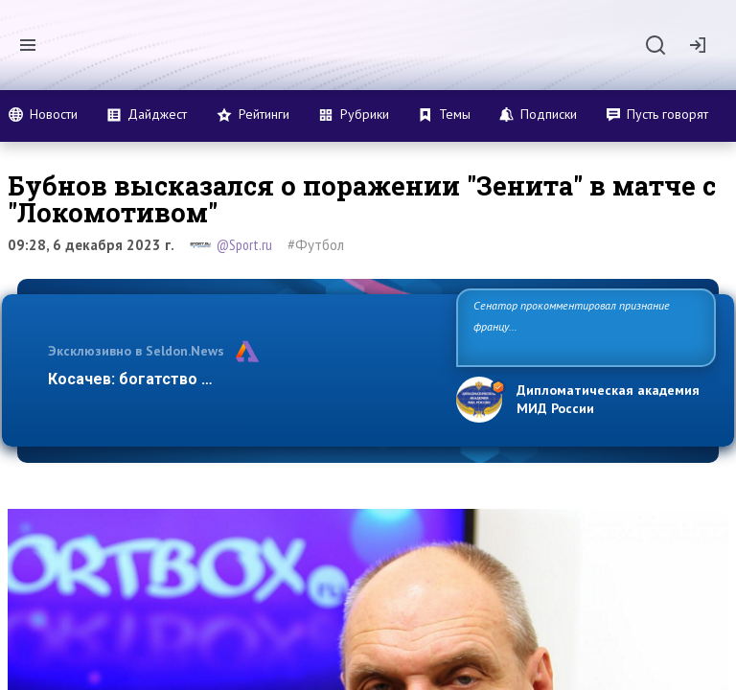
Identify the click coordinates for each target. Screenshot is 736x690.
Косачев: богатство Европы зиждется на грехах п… (242, 379)
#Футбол (316, 245)
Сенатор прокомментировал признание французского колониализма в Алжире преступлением (571, 326)
